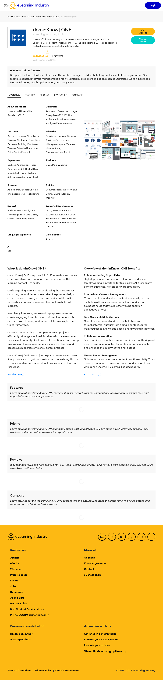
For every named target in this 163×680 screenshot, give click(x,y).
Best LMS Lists (18, 603)
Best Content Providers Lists (27, 609)
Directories (16, 592)
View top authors (20, 639)
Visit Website (143, 31)
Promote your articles (97, 645)
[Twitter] (112, 537)
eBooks (14, 563)
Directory (20, 16)
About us (89, 557)
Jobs (13, 586)
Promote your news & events (101, 639)
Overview (14, 94)
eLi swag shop (92, 574)
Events (14, 580)
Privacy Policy (43, 670)
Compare (77, 95)
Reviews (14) (60, 95)
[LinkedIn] (122, 537)
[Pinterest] (141, 537)
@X (9, 251)
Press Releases (18, 574)
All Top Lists (17, 597)
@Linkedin (51, 239)
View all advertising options (104, 651)
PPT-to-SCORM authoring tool (29, 614)
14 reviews (57, 55)
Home (10, 16)
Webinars (15, 569)
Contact (89, 569)
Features (30, 95)
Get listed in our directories (100, 633)
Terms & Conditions (19, 670)
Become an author (21, 633)
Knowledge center (95, 563)
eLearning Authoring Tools (43, 16)
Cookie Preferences (67, 670)
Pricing (44, 95)
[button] (43, 374)
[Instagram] (151, 537)
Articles (14, 557)
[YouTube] (132, 537)
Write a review (143, 40)
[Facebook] (102, 537)
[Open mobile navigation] (6, 5)
